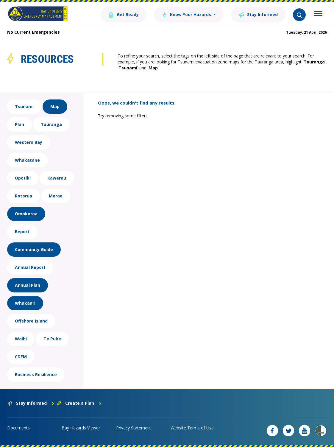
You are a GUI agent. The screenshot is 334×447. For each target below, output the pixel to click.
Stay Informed (258, 14)
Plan (19, 124)
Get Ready (123, 14)
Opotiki (23, 178)
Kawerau (56, 178)
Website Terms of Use (192, 428)
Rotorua (23, 196)
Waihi (21, 339)
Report (22, 231)
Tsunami (24, 106)
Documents (18, 428)
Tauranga (51, 124)
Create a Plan (79, 403)
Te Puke (52, 339)
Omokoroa (26, 214)
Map (55, 106)
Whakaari (25, 303)
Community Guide (34, 249)
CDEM (21, 356)
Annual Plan (27, 285)
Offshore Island (31, 321)
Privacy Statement (133, 428)
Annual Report (30, 267)
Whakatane (27, 160)
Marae (56, 196)
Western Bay (28, 142)
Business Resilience (36, 374)
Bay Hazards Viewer (81, 428)
